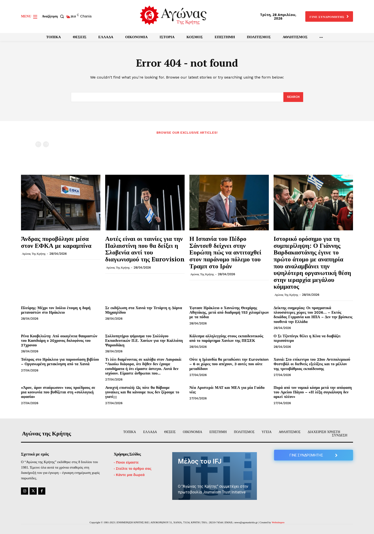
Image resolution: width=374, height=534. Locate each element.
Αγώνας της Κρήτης (34, 253)
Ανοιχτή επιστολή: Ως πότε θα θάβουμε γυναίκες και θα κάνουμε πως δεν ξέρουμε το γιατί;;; (142, 392)
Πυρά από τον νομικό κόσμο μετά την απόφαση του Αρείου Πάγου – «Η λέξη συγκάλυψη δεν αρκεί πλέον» (313, 392)
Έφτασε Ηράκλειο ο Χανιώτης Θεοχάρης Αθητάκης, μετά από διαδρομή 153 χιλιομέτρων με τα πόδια (229, 312)
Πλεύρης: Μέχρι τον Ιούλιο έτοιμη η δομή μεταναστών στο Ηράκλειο (55, 310)
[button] (54, 16)
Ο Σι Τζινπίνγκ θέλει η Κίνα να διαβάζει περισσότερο (307, 338)
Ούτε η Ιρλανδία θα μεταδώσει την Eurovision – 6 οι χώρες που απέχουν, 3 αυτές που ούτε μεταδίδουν (229, 364)
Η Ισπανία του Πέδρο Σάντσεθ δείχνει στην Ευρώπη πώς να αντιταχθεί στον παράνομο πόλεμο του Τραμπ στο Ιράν (225, 252)
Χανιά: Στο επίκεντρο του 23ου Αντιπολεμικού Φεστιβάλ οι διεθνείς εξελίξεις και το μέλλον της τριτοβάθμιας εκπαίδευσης (312, 364)
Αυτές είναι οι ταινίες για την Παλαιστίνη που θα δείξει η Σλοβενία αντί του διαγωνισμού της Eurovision (145, 248)
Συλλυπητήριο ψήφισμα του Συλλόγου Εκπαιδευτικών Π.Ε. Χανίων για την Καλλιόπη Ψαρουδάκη (144, 340)
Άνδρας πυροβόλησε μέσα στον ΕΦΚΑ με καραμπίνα (56, 241)
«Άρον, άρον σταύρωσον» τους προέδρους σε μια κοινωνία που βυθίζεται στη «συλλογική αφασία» (58, 392)
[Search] (293, 97)
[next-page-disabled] (46, 144)
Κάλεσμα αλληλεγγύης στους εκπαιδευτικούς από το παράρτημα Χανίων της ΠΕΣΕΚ (226, 338)
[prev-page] (38, 144)
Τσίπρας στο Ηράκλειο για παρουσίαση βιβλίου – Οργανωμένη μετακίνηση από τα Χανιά (60, 361)
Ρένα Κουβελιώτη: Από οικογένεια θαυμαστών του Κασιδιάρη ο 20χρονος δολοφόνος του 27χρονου (59, 340)
